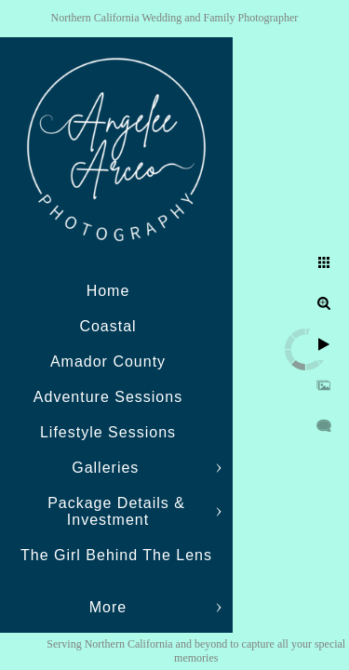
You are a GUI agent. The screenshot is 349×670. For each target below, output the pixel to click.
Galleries (108, 468)
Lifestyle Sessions (108, 432)
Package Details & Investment (116, 511)
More (108, 607)
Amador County (108, 361)
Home (108, 291)
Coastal (107, 326)
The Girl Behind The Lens (116, 555)
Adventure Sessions (108, 397)
